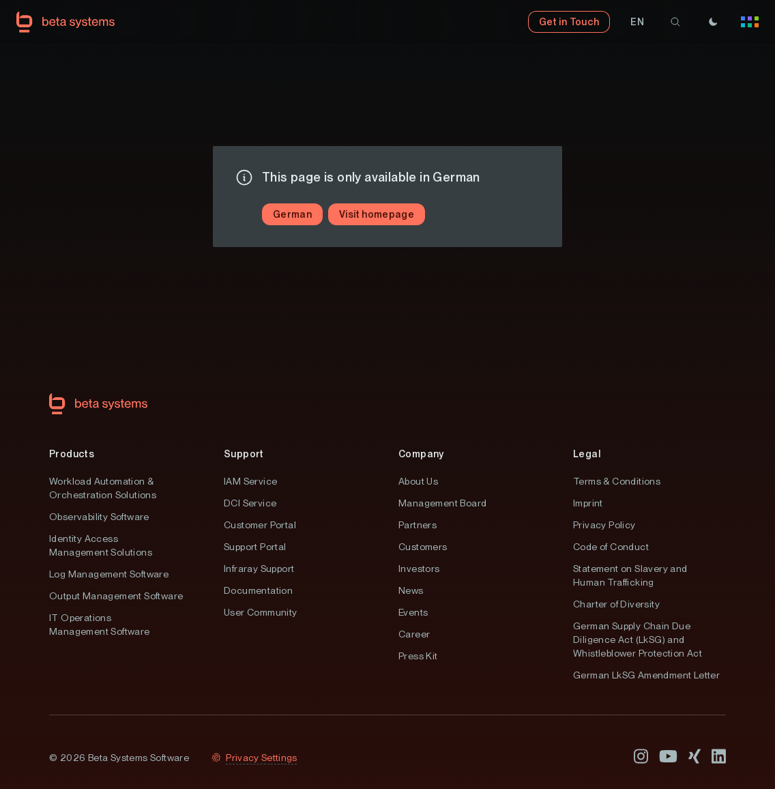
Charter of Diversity (616, 604)
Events (413, 612)
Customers (423, 546)
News (411, 590)
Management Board (442, 503)
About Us (418, 481)
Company (421, 453)
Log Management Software (109, 574)
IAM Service (250, 481)
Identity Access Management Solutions (100, 545)
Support (244, 453)
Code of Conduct (611, 546)
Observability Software (99, 516)
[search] (675, 22)
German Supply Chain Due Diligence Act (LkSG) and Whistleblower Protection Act (637, 639)
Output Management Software (116, 595)
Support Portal (255, 546)
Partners (417, 524)
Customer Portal (260, 524)
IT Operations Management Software (99, 624)
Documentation (258, 590)
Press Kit (418, 655)
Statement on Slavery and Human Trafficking (630, 575)
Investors (419, 568)
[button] (637, 22)
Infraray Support (259, 568)
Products (71, 453)
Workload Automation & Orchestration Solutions (102, 488)
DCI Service (250, 503)
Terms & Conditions (616, 481)
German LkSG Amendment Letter (646, 675)
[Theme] (713, 22)
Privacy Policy (604, 524)
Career (414, 634)
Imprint (588, 503)
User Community (260, 612)
